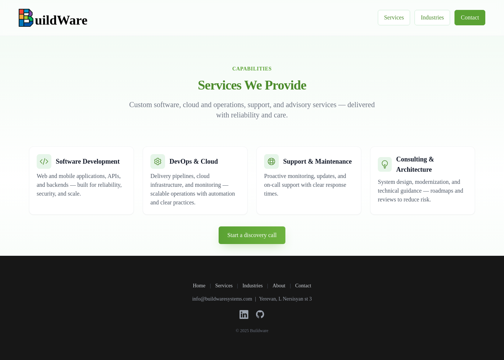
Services (394, 17)
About (279, 285)
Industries (432, 17)
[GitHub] (260, 314)
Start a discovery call (252, 235)
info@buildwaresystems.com (222, 299)
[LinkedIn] (244, 314)
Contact (470, 17)
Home (199, 285)
